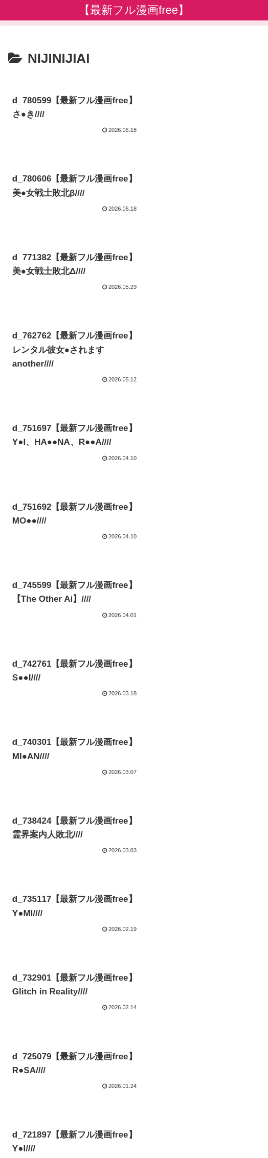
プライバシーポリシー (134, 1125)
